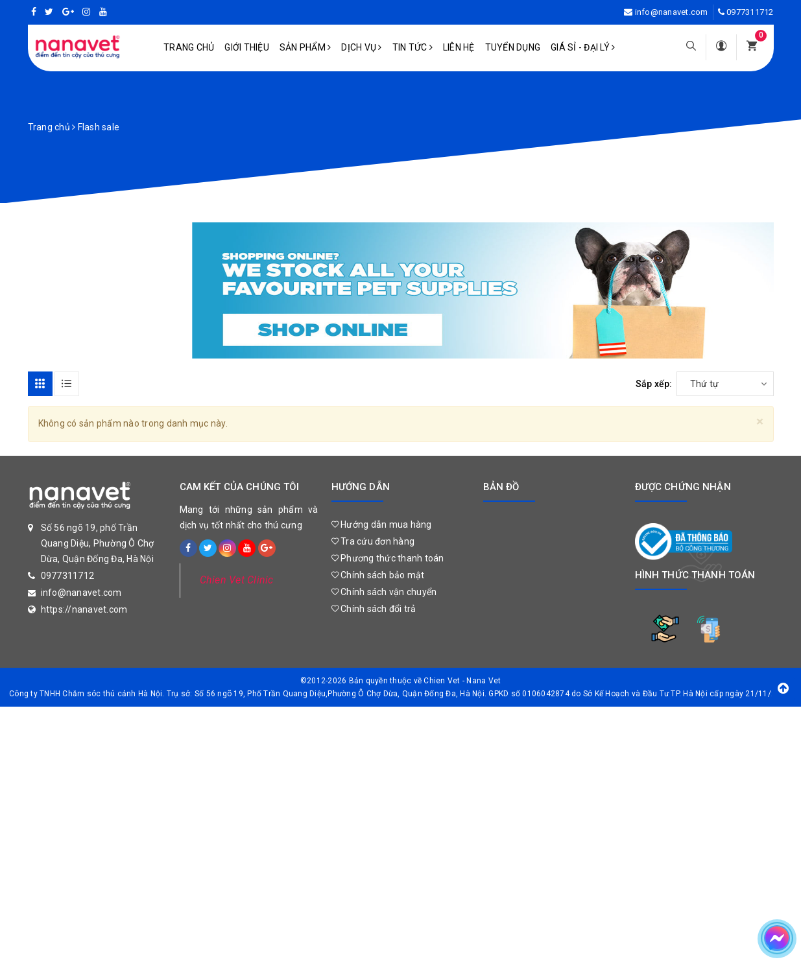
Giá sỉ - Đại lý (583, 47)
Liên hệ (459, 47)
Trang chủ (188, 47)
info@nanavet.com (671, 12)
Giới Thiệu (246, 47)
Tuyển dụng (513, 47)
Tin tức (412, 47)
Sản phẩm (305, 47)
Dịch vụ (361, 47)
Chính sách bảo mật (378, 575)
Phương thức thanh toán (387, 558)
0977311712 (750, 12)
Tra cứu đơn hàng (373, 541)
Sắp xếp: (654, 384)
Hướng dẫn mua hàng (381, 524)
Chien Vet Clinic (237, 580)
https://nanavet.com (84, 609)
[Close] (759, 422)
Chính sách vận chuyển (384, 592)
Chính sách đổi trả (373, 609)
